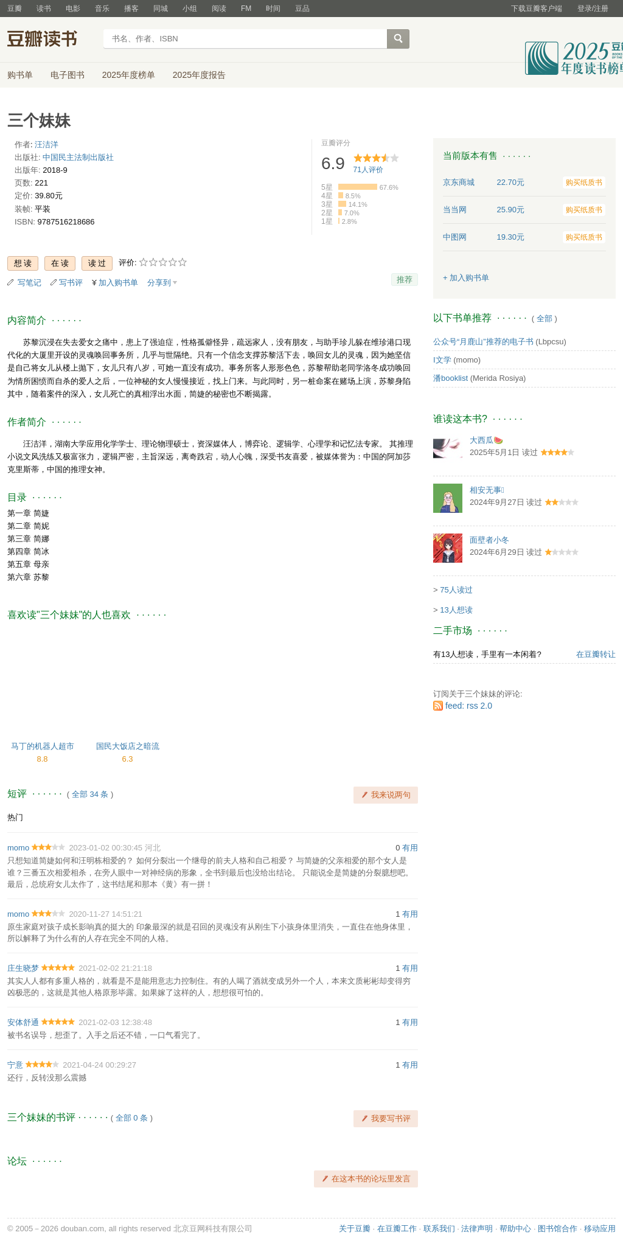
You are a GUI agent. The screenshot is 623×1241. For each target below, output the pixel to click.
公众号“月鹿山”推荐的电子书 (483, 341)
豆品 (302, 8)
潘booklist (450, 378)
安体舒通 (23, 1022)
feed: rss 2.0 (468, 706)
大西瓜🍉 (486, 440)
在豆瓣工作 (397, 1228)
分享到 (159, 282)
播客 (131, 8)
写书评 (71, 282)
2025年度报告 (199, 75)
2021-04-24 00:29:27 (99, 1064)
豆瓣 (14, 8)
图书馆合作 (557, 1228)
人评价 (368, 169)
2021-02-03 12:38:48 (115, 1022)
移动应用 (600, 1228)
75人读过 (456, 589)
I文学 (442, 359)
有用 (410, 847)
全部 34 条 (90, 794)
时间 (273, 8)
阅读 (219, 8)
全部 (544, 318)
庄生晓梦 (23, 968)
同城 (160, 8)
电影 (73, 8)
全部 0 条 (132, 1117)
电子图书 (67, 75)
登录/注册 (592, 8)
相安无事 (487, 490)
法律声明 (477, 1228)
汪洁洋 (46, 144)
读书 (44, 8)
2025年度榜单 (128, 75)
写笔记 (29, 282)
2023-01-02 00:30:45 (105, 847)
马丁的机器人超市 (42, 746)
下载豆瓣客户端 (536, 8)
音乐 (102, 8)
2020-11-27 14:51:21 (105, 914)
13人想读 (456, 609)
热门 (15, 817)
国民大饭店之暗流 (127, 746)
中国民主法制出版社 (78, 157)
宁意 (15, 1064)
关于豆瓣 (355, 1228)
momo (18, 847)
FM (246, 8)
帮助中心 (515, 1228)
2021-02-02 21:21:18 (115, 968)
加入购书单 (118, 282)
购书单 (20, 75)
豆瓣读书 (51, 40)
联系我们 (439, 1228)
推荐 (404, 279)
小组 (190, 8)
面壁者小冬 (489, 539)
